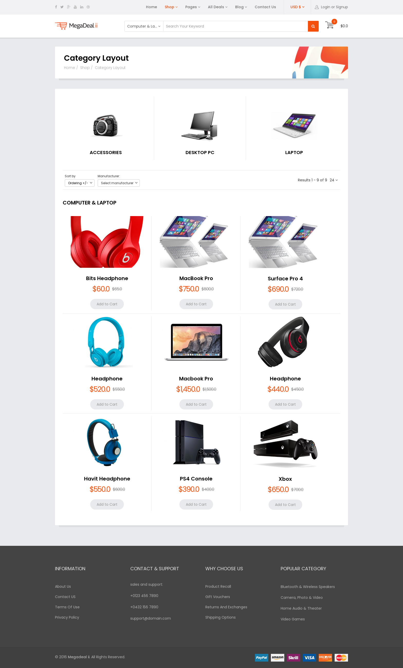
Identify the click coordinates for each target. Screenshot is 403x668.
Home (151, 7)
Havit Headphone (107, 478)
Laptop (294, 152)
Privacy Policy (67, 617)
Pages (191, 7)
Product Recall (218, 586)
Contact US (65, 596)
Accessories (106, 152)
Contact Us (265, 7)
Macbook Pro (196, 378)
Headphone (107, 378)
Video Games (293, 619)
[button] (331, 7)
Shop (169, 7)
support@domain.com (150, 618)
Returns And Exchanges (226, 607)
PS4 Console (196, 478)
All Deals (216, 7)
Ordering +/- (78, 183)
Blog (239, 7)
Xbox (285, 479)
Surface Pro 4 (285, 278)
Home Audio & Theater (301, 608)
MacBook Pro (196, 278)
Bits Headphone (107, 278)
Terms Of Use (67, 607)
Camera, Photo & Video (302, 597)
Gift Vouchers (217, 596)
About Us (63, 586)
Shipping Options (220, 617)
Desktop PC (200, 152)
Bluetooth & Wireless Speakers (308, 586)
